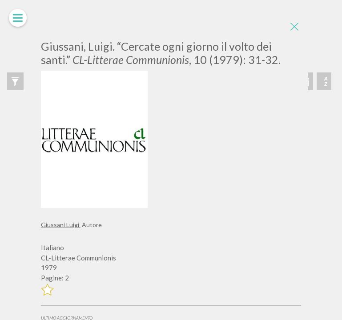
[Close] (294, 27)
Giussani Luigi (60, 224)
